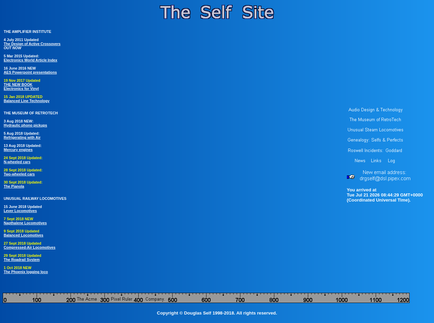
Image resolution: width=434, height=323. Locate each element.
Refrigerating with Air (22, 137)
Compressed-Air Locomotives (29, 247)
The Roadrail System (22, 260)
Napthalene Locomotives (25, 223)
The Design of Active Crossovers (32, 44)
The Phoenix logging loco (26, 272)
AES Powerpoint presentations (30, 72)
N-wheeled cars (17, 162)
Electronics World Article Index (30, 60)
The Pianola (14, 186)
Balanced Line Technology (27, 101)
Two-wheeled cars (19, 174)
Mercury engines (18, 150)
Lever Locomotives (20, 211)
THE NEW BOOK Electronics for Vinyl (21, 86)
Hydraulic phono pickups (25, 125)
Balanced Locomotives (23, 235)
